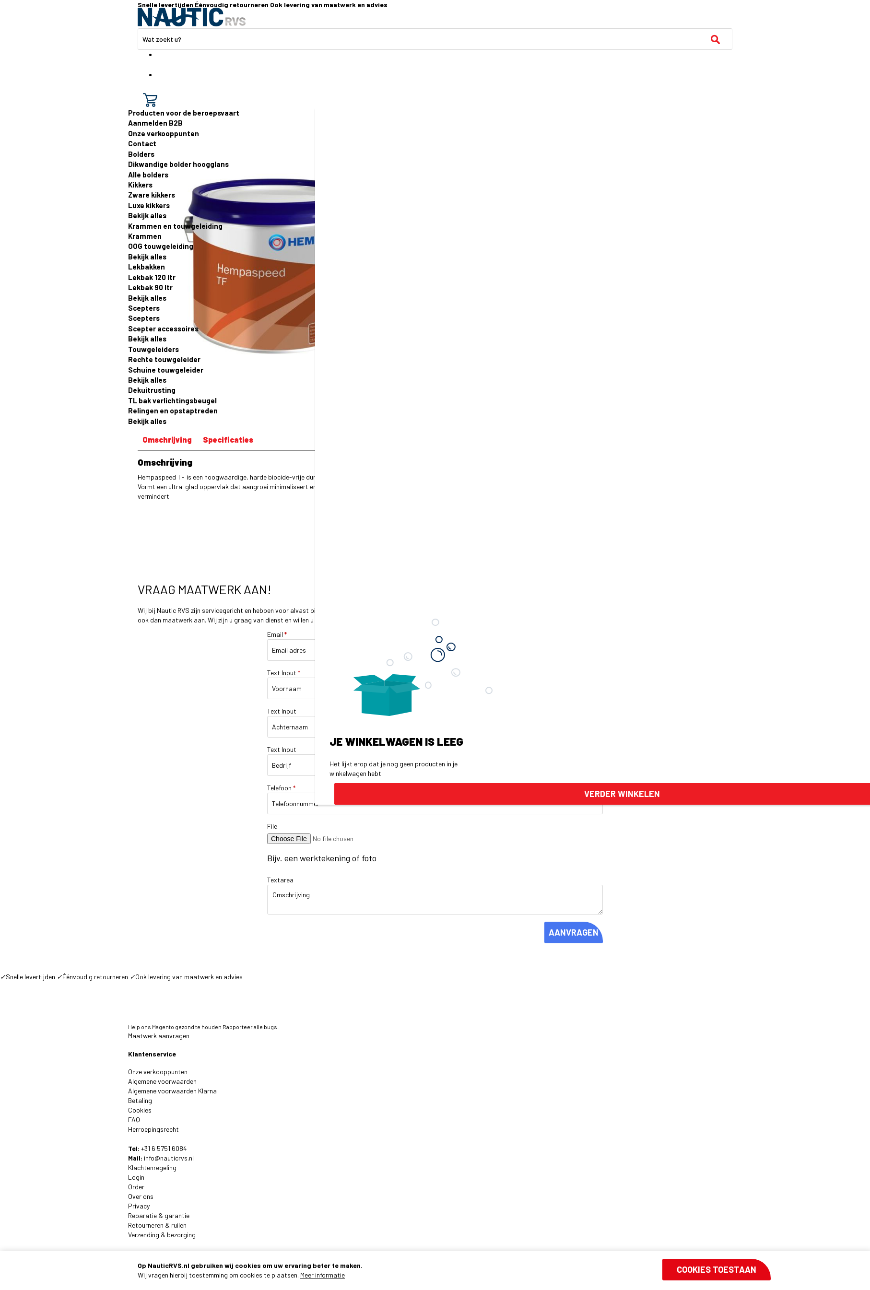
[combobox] (435, 39)
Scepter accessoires (163, 328)
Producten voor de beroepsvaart (183, 112)
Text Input (283, 672)
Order (136, 1187)
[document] (454, 1270)
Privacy (139, 1206)
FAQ (134, 1119)
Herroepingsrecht (153, 1129)
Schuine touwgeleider (165, 369)
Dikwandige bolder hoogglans (178, 164)
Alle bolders (148, 174)
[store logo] (192, 17)
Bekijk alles (147, 215)
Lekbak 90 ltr (150, 287)
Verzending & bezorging (162, 1235)
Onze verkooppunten (163, 133)
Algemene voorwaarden (162, 1081)
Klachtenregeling (152, 1167)
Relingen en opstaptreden (173, 410)
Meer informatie (322, 1275)
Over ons (140, 1196)
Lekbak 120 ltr (152, 277)
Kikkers (140, 184)
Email (277, 634)
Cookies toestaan (716, 1269)
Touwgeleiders (153, 349)
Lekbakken (146, 266)
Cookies (140, 1110)
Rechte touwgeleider (164, 359)
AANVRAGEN (574, 932)
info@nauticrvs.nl (169, 1158)
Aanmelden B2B (155, 122)
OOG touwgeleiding (160, 246)
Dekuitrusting (152, 390)
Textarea (280, 880)
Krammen (145, 236)
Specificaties (228, 439)
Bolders (141, 154)
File (272, 826)
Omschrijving (167, 439)
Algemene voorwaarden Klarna (172, 1091)
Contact (142, 143)
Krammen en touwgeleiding (175, 226)
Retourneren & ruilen (157, 1225)
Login (136, 1177)
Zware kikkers (151, 194)
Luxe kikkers (149, 205)
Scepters (144, 308)
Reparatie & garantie (158, 1215)
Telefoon (281, 788)
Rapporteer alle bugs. (251, 1026)
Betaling (140, 1100)
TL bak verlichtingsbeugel (172, 400)
